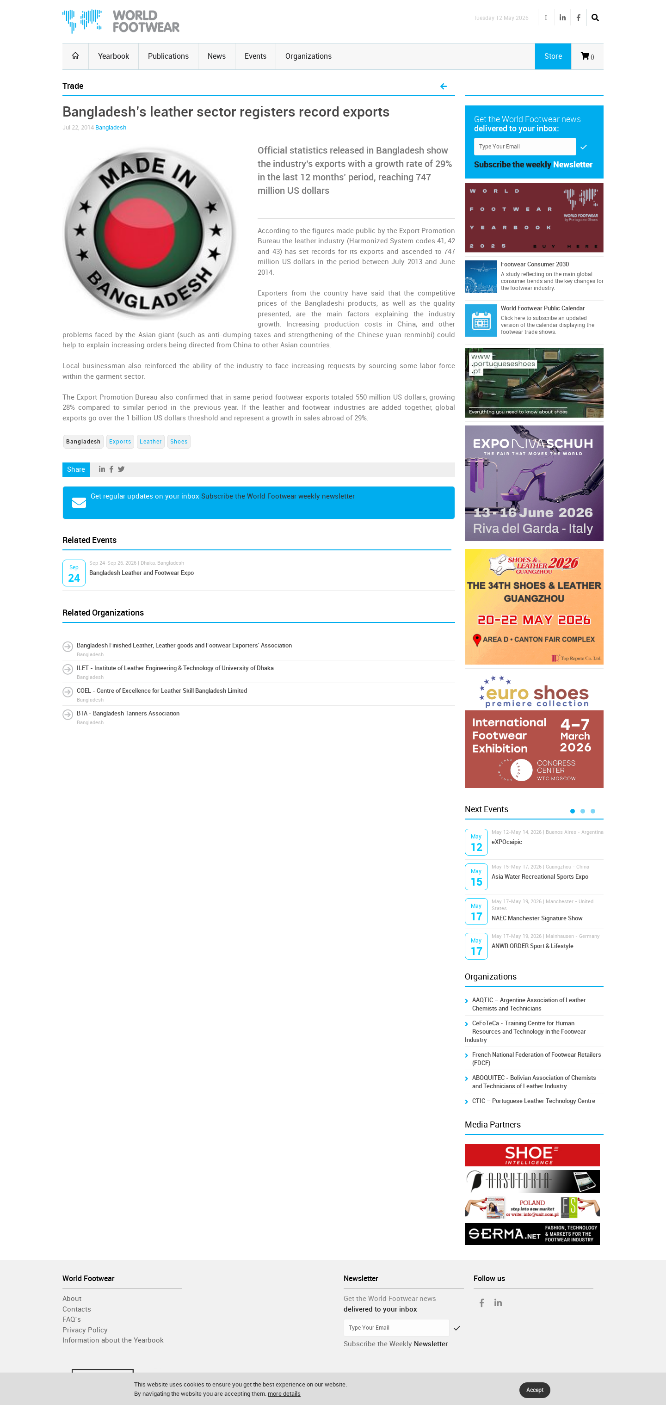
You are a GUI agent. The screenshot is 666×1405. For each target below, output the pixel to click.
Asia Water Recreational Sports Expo (540, 876)
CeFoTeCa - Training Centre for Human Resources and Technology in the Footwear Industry (525, 1031)
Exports (120, 441)
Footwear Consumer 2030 (535, 264)
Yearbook (113, 56)
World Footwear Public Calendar (543, 308)
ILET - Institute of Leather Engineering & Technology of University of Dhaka (175, 668)
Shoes (179, 441)
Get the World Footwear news (390, 1298)
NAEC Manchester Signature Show (537, 918)
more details (284, 1393)
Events (255, 56)
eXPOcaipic (507, 841)
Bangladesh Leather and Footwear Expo (141, 572)
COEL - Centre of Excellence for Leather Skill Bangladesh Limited (162, 690)
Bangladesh (110, 127)
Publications (168, 56)
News (217, 56)
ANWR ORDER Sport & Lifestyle (533, 946)
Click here (513, 318)
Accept (534, 1390)
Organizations (308, 56)
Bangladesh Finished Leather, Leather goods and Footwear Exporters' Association (184, 645)
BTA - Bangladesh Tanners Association (128, 713)
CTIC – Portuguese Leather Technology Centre (533, 1100)
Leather (151, 441)
